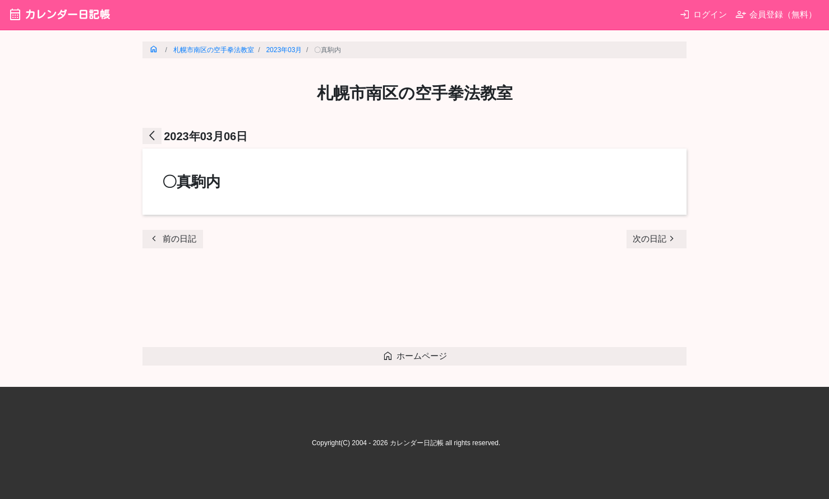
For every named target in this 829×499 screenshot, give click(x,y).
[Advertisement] (346, 301)
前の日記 (172, 238)
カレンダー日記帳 (59, 14)
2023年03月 (284, 50)
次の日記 (655, 238)
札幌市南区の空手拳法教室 (213, 50)
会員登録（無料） (776, 14)
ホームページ (415, 355)
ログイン (703, 14)
